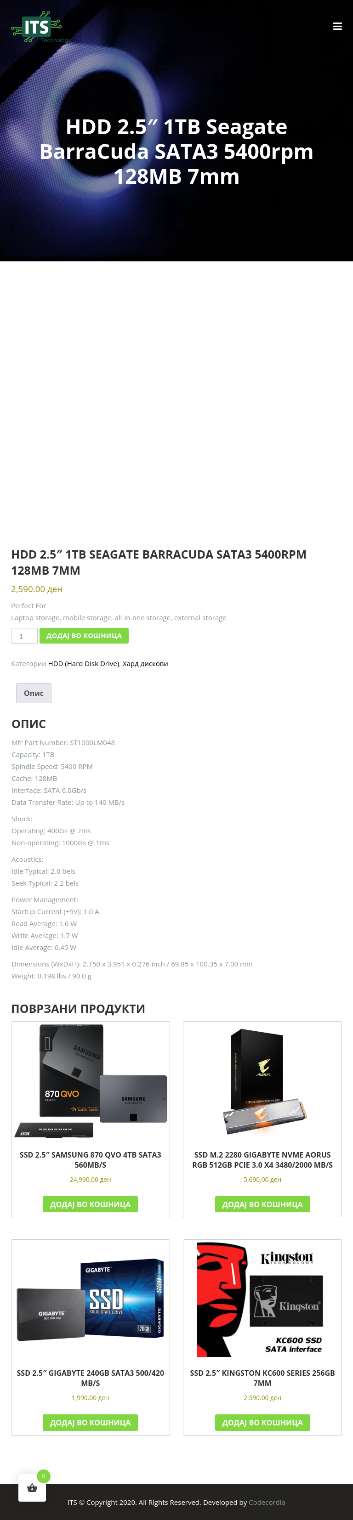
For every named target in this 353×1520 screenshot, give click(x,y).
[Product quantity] (24, 636)
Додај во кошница (84, 635)
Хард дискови (145, 663)
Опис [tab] (34, 693)
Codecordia (267, 1502)
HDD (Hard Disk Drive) (83, 663)
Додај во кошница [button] (90, 1204)
